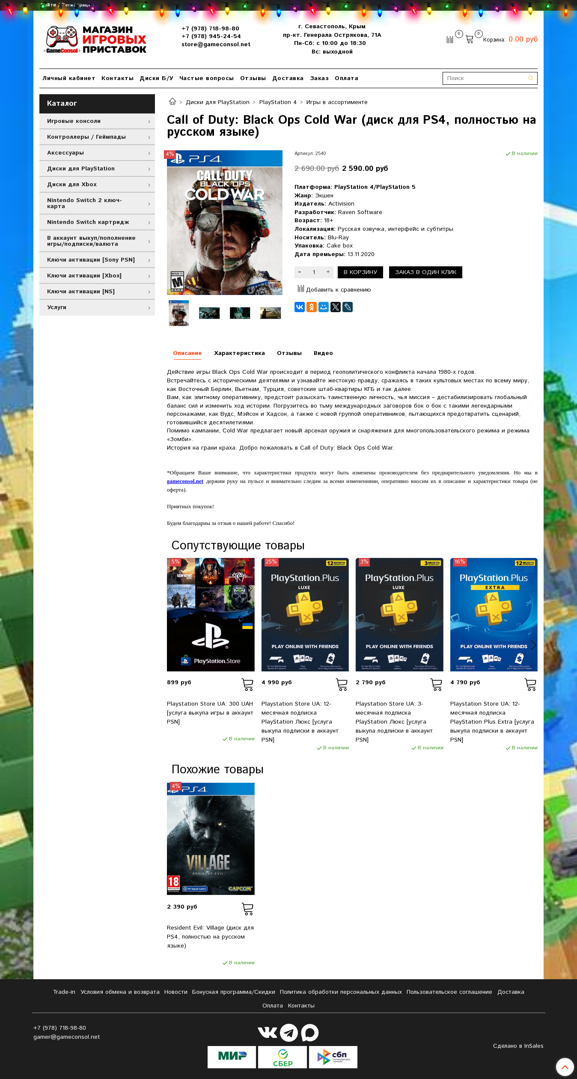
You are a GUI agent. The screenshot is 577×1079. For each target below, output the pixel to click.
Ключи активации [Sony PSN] (91, 260)
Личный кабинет (68, 78)
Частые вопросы (206, 78)
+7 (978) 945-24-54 (211, 36)
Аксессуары (65, 153)
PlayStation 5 (396, 187)
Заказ (319, 78)
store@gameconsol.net (215, 44)
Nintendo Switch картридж (88, 222)
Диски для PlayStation (218, 102)
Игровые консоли (74, 121)
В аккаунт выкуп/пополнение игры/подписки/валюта (91, 241)
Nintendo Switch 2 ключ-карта (84, 203)
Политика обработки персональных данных (341, 992)
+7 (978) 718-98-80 (210, 28)
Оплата (346, 78)
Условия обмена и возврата (120, 992)
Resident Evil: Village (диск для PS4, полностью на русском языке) (210, 937)
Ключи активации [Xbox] (84, 275)
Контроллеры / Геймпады (86, 137)
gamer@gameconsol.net (66, 1037)
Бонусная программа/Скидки (233, 992)
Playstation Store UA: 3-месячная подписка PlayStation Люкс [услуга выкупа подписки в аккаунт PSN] (394, 722)
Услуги (56, 307)
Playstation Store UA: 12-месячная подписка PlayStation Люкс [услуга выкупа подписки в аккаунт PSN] (300, 722)
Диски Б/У (156, 78)
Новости (175, 992)
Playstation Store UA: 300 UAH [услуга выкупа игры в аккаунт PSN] (210, 713)
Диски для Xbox (71, 184)
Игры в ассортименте (337, 102)
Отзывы (253, 78)
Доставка (288, 78)
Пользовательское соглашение (449, 992)
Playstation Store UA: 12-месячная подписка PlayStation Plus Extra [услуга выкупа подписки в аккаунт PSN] (492, 722)
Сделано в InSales (518, 1046)
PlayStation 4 (278, 102)
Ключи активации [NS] (81, 291)
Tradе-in (64, 992)
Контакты (117, 78)
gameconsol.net (185, 481)
